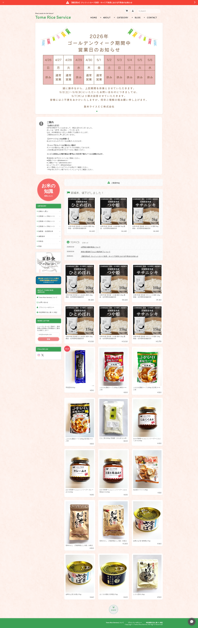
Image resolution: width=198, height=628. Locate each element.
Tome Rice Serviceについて (48, 297)
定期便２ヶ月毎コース (46, 226)
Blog (138, 17)
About (107, 17)
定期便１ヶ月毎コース (46, 216)
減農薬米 (41, 236)
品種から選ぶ (43, 211)
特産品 (40, 241)
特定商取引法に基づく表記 (48, 312)
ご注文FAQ (113, 183)
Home (93, 17)
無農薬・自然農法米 (45, 231)
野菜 (40, 246)
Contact (152, 17)
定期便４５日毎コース (46, 221)
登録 (48, 339)
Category (122, 17)
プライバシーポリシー (46, 307)
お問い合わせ (43, 302)
